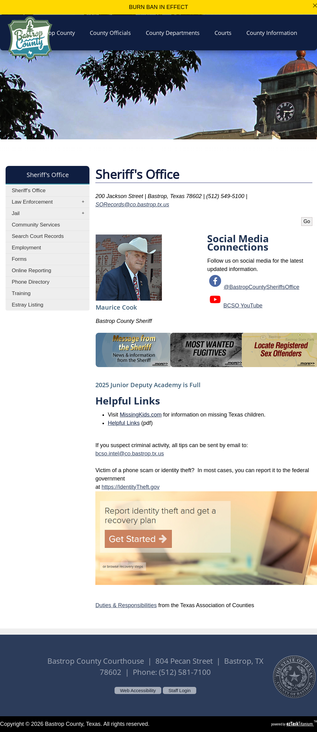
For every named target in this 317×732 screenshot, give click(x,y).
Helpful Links (124, 423)
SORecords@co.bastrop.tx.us (132, 204)
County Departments (174, 32)
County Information (273, 32)
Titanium (300, 724)
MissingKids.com (141, 415)
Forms (19, 259)
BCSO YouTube (242, 306)
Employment (26, 248)
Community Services (36, 225)
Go (306, 221)
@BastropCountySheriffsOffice (261, 287)
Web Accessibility (138, 690)
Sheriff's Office (29, 190)
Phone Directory (31, 282)
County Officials (112, 32)
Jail (50, 213)
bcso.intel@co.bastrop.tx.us (129, 454)
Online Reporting (31, 270)
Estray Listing (27, 305)
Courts (225, 32)
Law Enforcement (50, 202)
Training (21, 293)
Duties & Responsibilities (126, 605)
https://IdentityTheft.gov (130, 487)
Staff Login (179, 690)
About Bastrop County (48, 32)
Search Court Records (38, 236)
